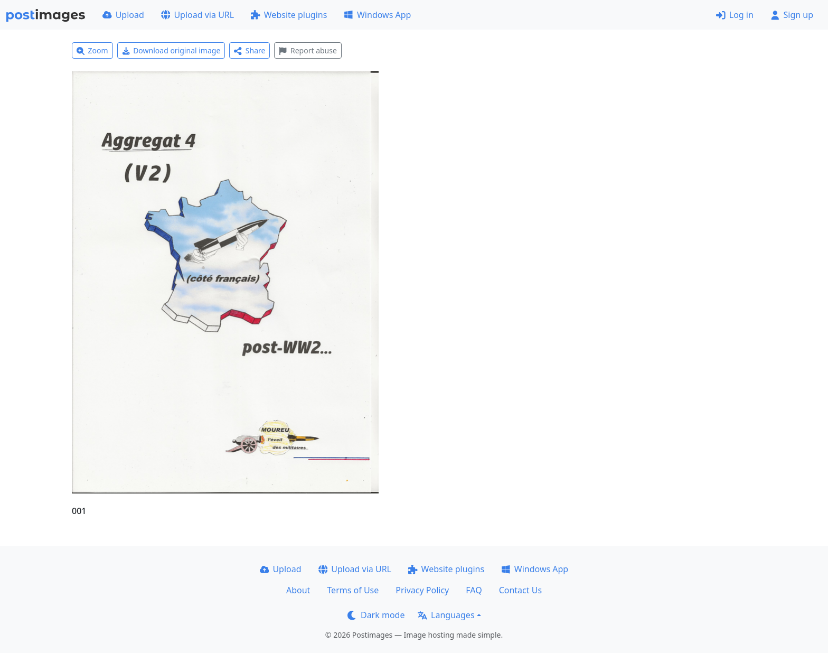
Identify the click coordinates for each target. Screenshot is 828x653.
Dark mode (375, 615)
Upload (123, 15)
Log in (735, 15)
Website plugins (289, 15)
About (298, 590)
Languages (446, 615)
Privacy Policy (422, 590)
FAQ (474, 590)
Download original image (171, 50)
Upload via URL (197, 15)
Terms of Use (353, 590)
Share (249, 50)
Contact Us (520, 590)
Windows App (377, 15)
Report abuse (307, 50)
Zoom (92, 50)
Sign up (791, 15)
